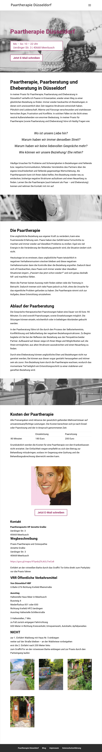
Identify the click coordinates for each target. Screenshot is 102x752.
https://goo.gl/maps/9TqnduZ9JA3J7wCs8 (32, 561)
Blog (44, 748)
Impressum (54, 748)
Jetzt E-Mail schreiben (26, 57)
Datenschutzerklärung (71, 748)
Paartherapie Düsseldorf (28, 748)
